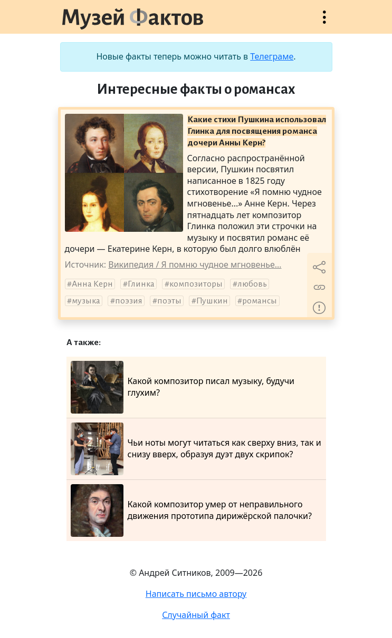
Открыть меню (324, 22)
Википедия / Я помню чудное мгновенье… (194, 264)
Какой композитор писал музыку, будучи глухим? (183, 387)
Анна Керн (92, 284)
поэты (169, 301)
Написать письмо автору (196, 594)
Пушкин (212, 301)
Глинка (141, 284)
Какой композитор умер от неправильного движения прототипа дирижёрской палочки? (191, 510)
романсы (259, 301)
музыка (86, 301)
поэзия (128, 301)
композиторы (196, 284)
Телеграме (271, 56)
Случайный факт (196, 615)
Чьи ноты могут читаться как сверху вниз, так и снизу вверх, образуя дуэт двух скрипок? (196, 449)
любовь (252, 284)
